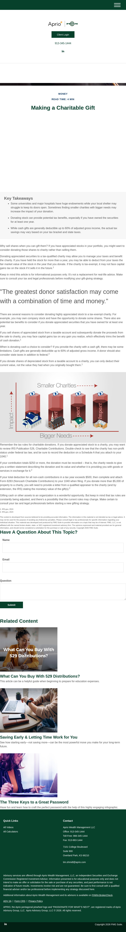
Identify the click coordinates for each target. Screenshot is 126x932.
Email (6, 559)
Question (5, 580)
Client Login (63, 34)
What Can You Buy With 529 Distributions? (40, 676)
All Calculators (10, 831)
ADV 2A (7, 901)
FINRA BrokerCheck (102, 895)
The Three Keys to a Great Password (34, 802)
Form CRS (19, 901)
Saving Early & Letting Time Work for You (38, 737)
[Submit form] (11, 605)
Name (6, 540)
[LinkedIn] (63, 51)
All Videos (8, 827)
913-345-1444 (63, 43)
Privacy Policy (36, 901)
